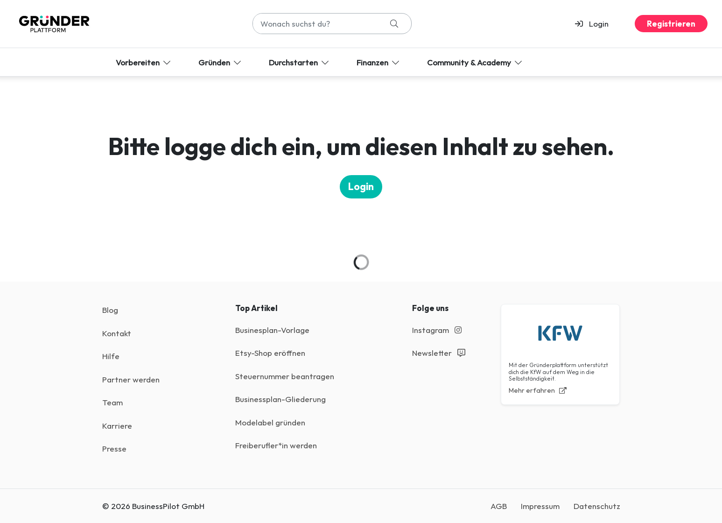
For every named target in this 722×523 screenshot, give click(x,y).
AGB (499, 506)
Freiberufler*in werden (276, 445)
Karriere (117, 426)
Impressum (540, 506)
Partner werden (131, 379)
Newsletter (438, 353)
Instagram (437, 330)
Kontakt (116, 333)
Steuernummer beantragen (284, 376)
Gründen (220, 62)
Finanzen (379, 62)
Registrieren (671, 23)
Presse (114, 448)
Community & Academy (475, 62)
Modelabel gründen (270, 422)
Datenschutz (597, 506)
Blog (110, 310)
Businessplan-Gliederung (280, 399)
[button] (596, 23)
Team (112, 402)
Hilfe (110, 356)
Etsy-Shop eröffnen (270, 353)
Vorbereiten (144, 62)
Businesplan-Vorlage (272, 330)
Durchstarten (299, 62)
